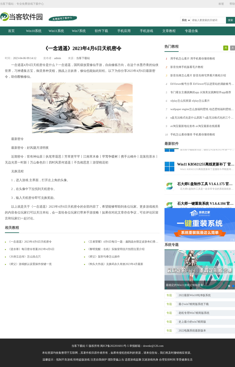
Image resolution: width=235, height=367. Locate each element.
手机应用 (124, 31)
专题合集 (191, 31)
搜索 (230, 20)
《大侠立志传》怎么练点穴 (24, 256)
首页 (11, 31)
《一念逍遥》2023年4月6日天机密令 (30, 241)
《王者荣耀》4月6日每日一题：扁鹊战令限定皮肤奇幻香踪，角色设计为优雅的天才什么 (121, 242)
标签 (221, 3)
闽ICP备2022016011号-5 (114, 345)
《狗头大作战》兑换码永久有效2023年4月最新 (115, 264)
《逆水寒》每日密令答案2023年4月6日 (31, 249)
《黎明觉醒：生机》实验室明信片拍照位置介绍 (116, 249)
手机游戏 (146, 31)
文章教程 (169, 31)
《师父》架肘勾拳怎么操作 (103, 256)
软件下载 (101, 31)
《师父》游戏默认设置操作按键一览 (30, 264)
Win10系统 (34, 31)
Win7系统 (79, 31)
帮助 (232, 3)
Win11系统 (56, 31)
